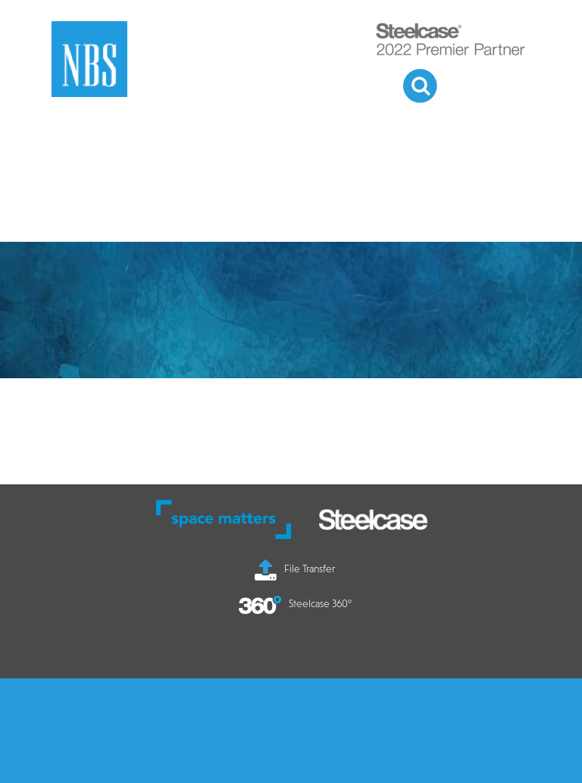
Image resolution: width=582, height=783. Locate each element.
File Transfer (295, 568)
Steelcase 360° (295, 603)
